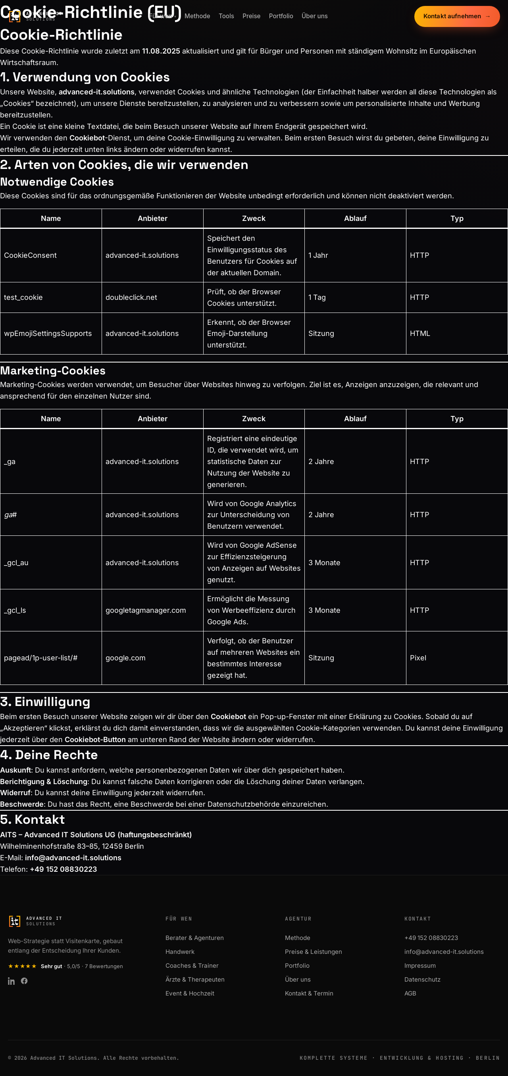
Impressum (420, 965)
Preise (251, 16)
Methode (197, 16)
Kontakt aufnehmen (457, 16)
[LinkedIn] (12, 981)
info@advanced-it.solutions (73, 857)
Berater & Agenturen (194, 938)
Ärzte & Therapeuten (195, 979)
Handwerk (179, 951)
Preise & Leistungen (313, 951)
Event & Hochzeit (189, 993)
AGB (410, 993)
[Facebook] (24, 981)
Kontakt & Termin (309, 993)
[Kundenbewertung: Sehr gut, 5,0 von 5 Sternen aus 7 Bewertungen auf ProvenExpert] (65, 966)
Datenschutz (422, 979)
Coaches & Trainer (192, 965)
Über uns (315, 16)
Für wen (162, 16)
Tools (226, 16)
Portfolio (281, 16)
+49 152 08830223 (431, 938)
